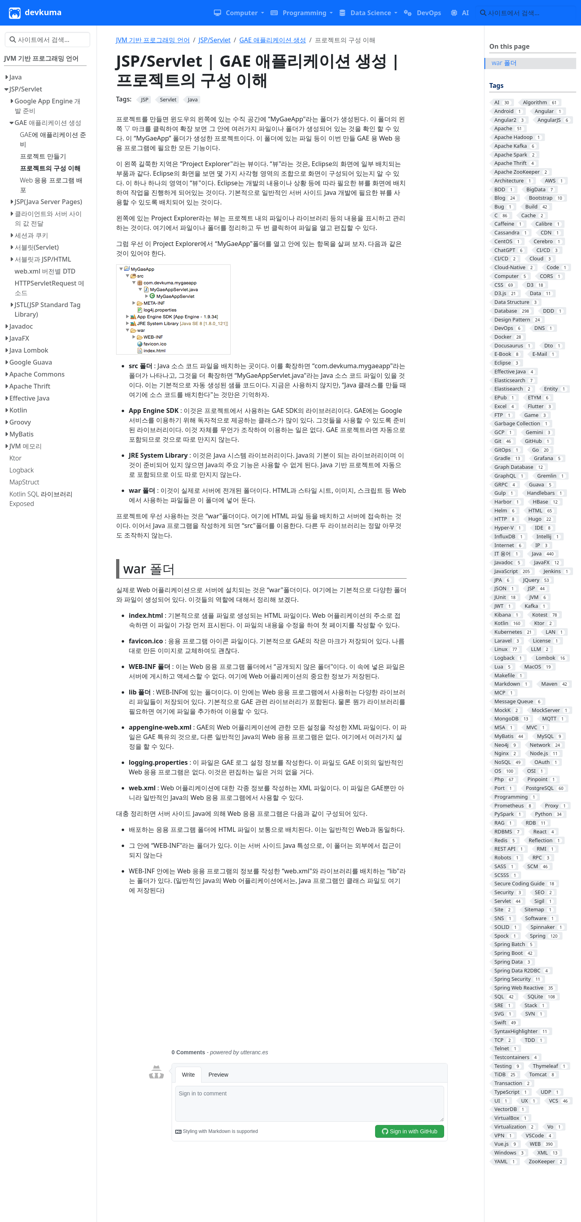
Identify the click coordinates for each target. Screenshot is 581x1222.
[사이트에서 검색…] (525, 13)
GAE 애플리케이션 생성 (272, 40)
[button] (239, 13)
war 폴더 (504, 62)
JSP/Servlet (215, 40)
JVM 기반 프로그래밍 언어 (153, 40)
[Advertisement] (298, 976)
